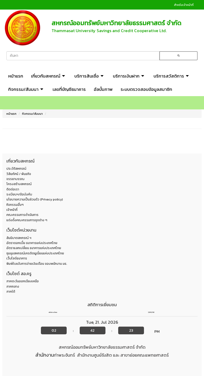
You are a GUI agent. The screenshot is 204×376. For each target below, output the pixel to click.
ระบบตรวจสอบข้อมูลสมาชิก (146, 89)
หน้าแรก (15, 75)
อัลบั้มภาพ (103, 89)
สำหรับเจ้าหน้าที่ (184, 5)
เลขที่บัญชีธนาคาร (69, 89)
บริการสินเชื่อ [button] (89, 75)
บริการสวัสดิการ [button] (172, 75)
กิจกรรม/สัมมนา (32, 114)
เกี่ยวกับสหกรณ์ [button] (48, 75)
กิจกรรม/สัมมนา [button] (26, 89)
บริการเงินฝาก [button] (129, 75)
